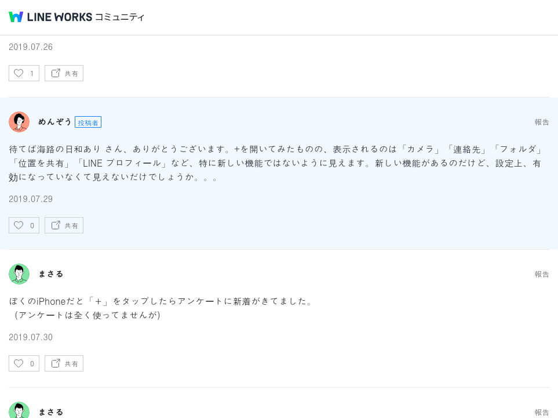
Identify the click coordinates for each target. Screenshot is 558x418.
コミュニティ (120, 17)
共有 (71, 73)
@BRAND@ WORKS (50, 17)
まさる (51, 274)
